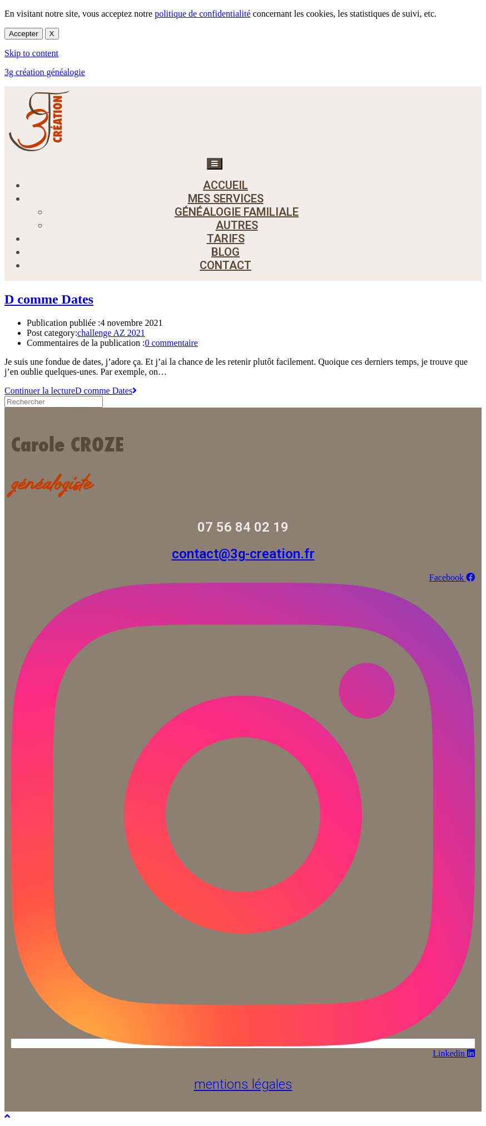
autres (237, 225)
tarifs (226, 238)
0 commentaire (171, 343)
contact (225, 265)
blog (225, 252)
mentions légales (243, 1084)
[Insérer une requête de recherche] (53, 402)
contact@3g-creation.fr (243, 554)
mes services (226, 198)
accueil (225, 185)
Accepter (23, 33)
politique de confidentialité (202, 13)
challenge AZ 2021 (111, 333)
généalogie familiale (237, 212)
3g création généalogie (44, 72)
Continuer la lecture (70, 390)
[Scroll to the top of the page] (7, 1116)
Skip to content (31, 53)
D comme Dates (48, 299)
